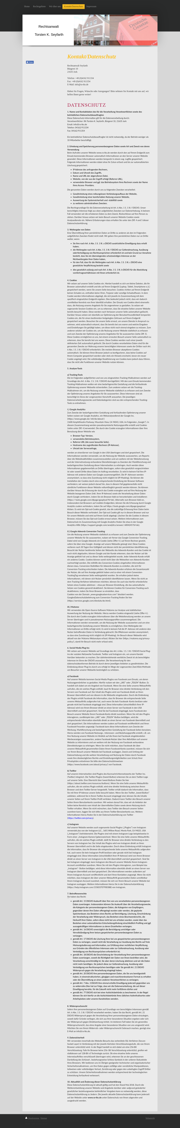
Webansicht (150, 1118)
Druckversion (32, 1118)
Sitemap (43, 1118)
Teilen (30, 62)
